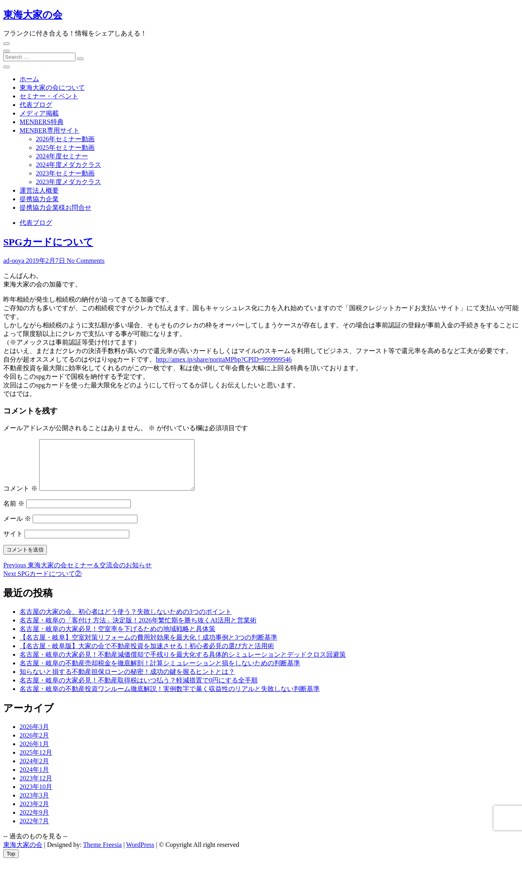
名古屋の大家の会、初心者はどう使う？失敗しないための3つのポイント (126, 621)
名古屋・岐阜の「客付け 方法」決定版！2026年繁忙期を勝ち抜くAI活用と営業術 (138, 630)
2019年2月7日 (45, 260)
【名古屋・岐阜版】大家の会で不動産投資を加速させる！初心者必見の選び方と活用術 (147, 655)
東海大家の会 (32, 14)
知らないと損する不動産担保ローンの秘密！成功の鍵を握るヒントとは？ (127, 681)
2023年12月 (36, 787)
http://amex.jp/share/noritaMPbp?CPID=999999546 (224, 359)
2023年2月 (34, 813)
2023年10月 (36, 796)
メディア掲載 (39, 113)
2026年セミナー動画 (65, 139)
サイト (13, 543)
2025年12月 (36, 762)
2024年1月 (34, 779)
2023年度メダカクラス (68, 181)
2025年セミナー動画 (65, 147)
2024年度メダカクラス (68, 164)
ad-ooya (13, 260)
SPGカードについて (48, 242)
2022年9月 (34, 822)
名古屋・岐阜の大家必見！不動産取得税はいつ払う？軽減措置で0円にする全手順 (139, 690)
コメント (20, 498)
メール (17, 528)
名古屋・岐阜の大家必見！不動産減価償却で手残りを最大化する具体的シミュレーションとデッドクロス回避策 (183, 664)
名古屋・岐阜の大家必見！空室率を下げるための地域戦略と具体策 (117, 638)
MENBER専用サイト (50, 130)
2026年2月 (34, 745)
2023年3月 (34, 805)
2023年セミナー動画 (65, 173)
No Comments (86, 260)
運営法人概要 (39, 190)
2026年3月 (34, 736)
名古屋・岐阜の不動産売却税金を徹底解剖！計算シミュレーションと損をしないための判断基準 (160, 672)
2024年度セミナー (62, 156)
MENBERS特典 (42, 121)
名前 (13, 513)
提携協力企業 (39, 199)
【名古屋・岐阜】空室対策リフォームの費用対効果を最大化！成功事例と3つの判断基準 (148, 647)
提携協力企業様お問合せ (55, 207)
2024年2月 (34, 770)
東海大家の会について (52, 87)
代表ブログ (36, 104)
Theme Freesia (102, 854)
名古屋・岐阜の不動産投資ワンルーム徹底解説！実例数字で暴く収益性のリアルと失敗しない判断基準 (170, 698)
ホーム (29, 79)
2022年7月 (34, 830)
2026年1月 (34, 753)
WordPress (140, 854)
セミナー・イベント (49, 96)
